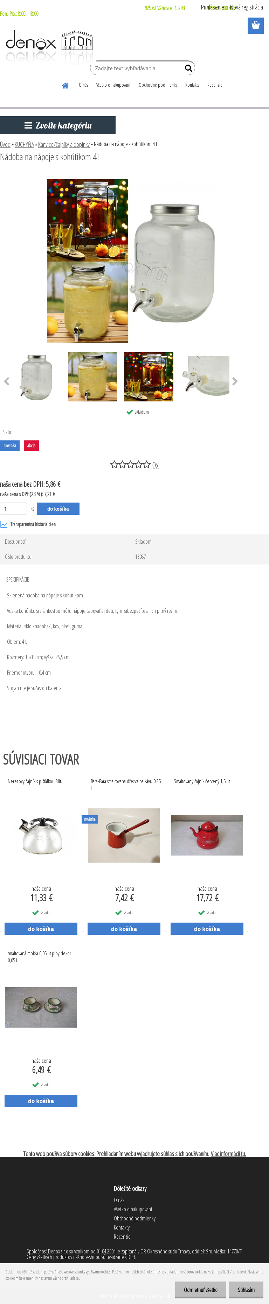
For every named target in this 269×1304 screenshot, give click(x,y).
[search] (187, 69)
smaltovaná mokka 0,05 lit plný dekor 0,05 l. (39, 957)
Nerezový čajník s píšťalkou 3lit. (35, 781)
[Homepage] (65, 85)
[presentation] (235, 382)
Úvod (5, 144)
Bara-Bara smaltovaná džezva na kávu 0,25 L (126, 785)
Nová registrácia (246, 7)
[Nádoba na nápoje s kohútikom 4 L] (134, 176)
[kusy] (13, 509)
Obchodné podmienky (158, 84)
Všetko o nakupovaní (113, 84)
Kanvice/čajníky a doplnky (64, 144)
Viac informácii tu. (228, 1153)
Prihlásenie (212, 7)
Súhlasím (246, 1290)
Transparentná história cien (28, 524)
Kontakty (192, 84)
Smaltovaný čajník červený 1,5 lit (202, 781)
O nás (83, 84)
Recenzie (214, 84)
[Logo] (48, 47)
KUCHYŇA (24, 144)
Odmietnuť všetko (201, 1290)
